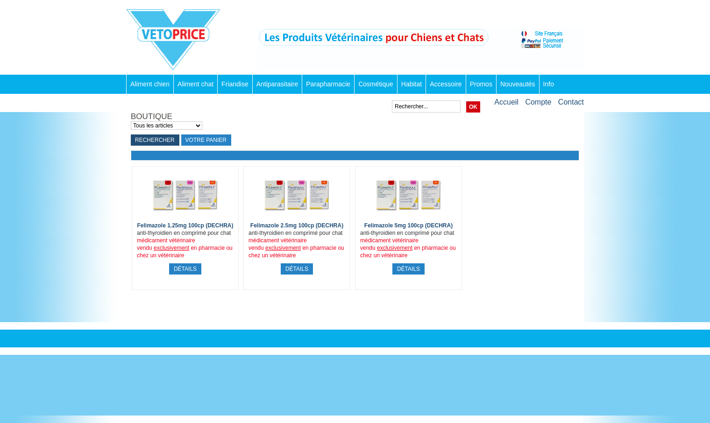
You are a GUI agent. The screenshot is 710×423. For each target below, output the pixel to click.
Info (548, 84)
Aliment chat (195, 84)
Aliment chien (150, 84)
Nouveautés (517, 84)
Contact (571, 102)
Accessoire (446, 84)
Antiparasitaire (277, 84)
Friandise (234, 84)
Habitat (411, 84)
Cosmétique (375, 84)
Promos (481, 84)
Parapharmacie (328, 84)
